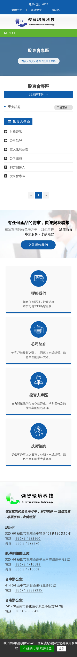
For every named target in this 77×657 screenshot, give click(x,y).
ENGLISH (56, 10)
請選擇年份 (38, 94)
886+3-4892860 (28, 538)
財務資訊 (16, 131)
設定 (61, 648)
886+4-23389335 (29, 590)
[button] (6, 131)
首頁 (24, 61)
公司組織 (16, 158)
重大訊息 (40, 107)
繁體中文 (16, 10)
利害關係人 (17, 167)
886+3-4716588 (28, 564)
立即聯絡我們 (38, 245)
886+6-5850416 (28, 611)
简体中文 (36, 10)
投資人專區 (35, 61)
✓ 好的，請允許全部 (37, 648)
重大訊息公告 (19, 149)
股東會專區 (49, 61)
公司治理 (16, 140)
